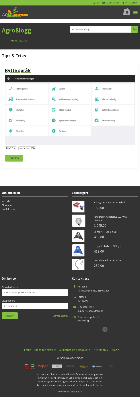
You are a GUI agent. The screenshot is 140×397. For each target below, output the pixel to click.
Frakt (27, 350)
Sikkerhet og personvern (74, 350)
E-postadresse (10, 287)
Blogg (115, 350)
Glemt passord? (60, 315)
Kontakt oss (8, 209)
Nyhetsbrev (101, 350)
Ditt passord (8, 300)
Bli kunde (7, 205)
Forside (6, 201)
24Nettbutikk (76, 391)
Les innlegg (14, 158)
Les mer (100, 385)
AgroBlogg (16, 30)
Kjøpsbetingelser (45, 350)
